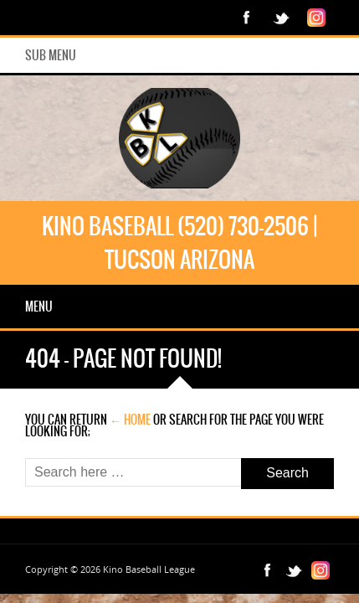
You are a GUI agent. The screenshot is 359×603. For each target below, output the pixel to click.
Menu (39, 306)
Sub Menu (50, 55)
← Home (130, 419)
